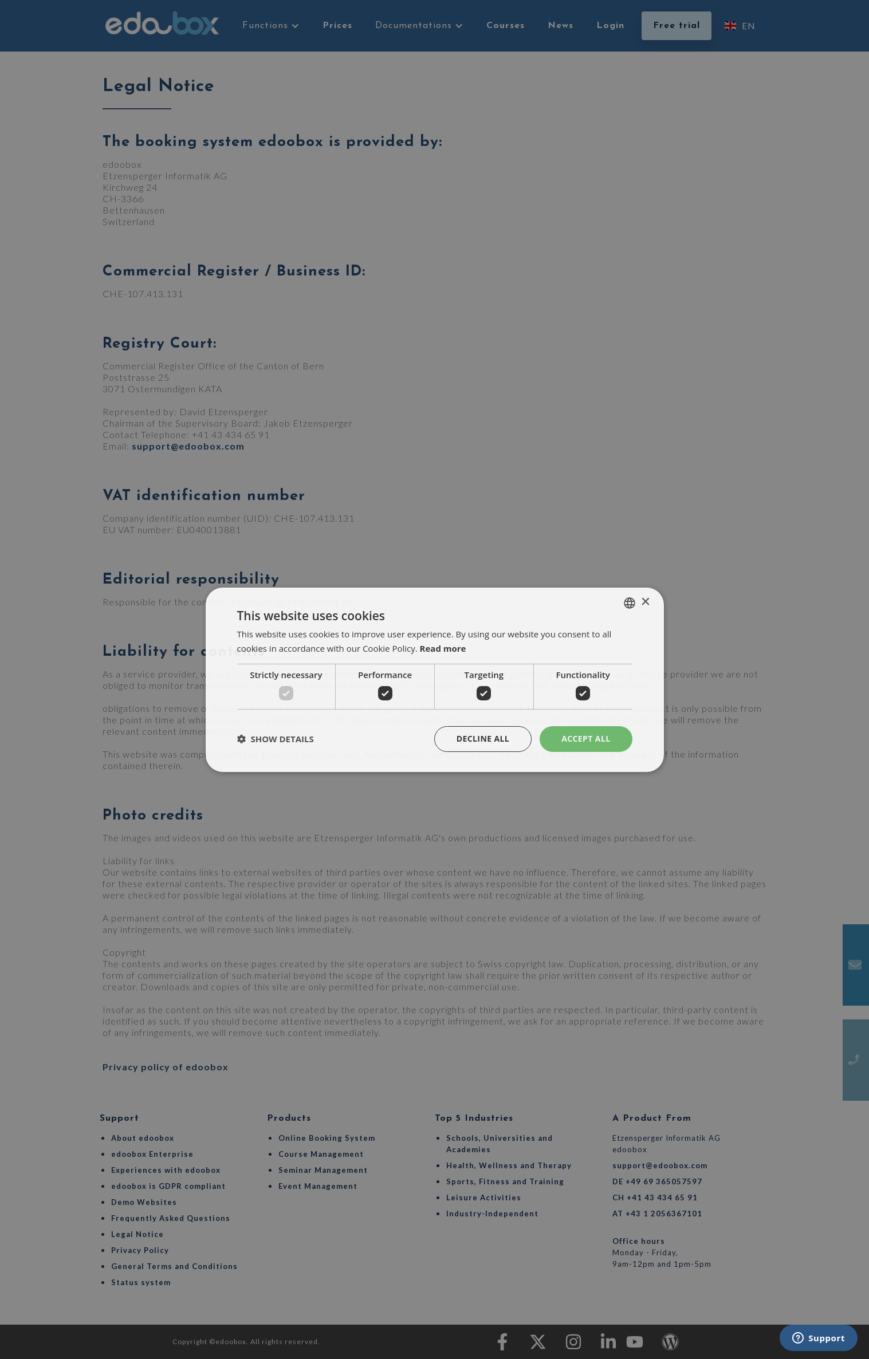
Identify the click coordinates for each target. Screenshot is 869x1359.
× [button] (645, 602)
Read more (443, 648)
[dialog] (434, 679)
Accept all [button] (585, 738)
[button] (275, 739)
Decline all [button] (483, 738)
